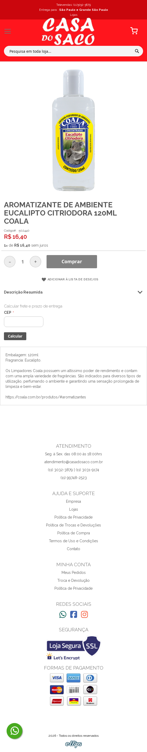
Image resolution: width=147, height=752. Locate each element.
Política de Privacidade (73, 517)
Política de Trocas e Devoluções (73, 525)
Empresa (73, 501)
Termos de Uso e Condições (73, 541)
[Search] (137, 51)
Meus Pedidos (74, 572)
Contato (73, 549)
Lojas (73, 509)
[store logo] (68, 31)
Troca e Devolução (73, 580)
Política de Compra (73, 533)
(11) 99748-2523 (73, 478)
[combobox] (73, 51)
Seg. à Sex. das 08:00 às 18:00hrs (73, 454)
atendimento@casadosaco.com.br (73, 462)
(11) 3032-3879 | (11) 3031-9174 (73, 470)
